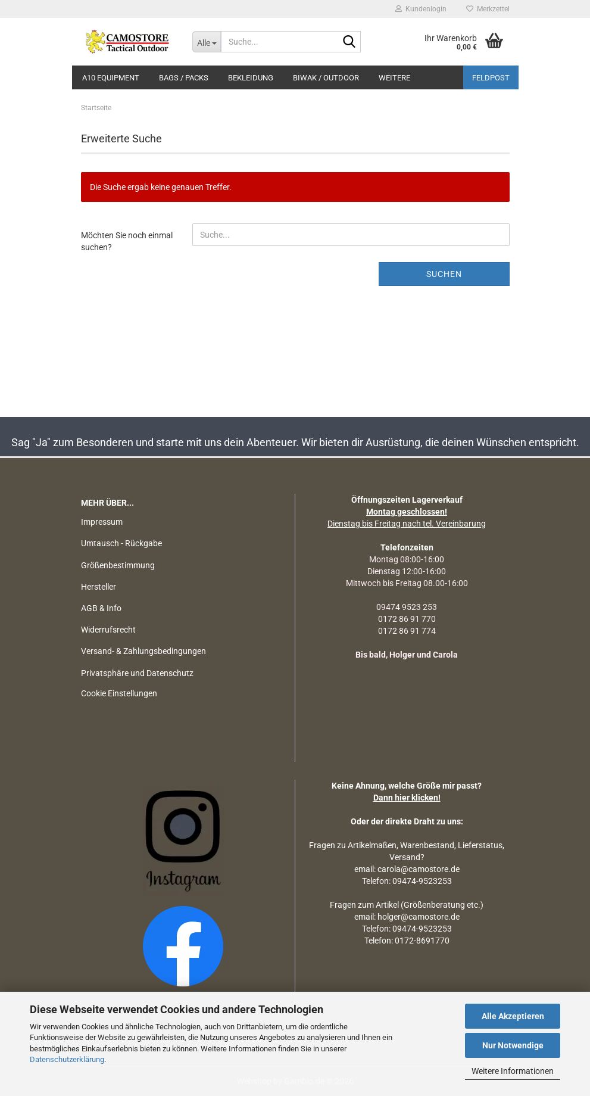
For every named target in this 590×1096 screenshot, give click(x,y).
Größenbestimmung (118, 565)
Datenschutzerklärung (67, 1059)
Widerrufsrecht (108, 629)
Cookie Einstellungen (119, 693)
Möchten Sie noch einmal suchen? (127, 241)
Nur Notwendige (513, 1045)
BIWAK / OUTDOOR (326, 77)
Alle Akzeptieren (513, 1016)
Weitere (394, 77)
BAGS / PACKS (183, 77)
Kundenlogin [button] (421, 9)
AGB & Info (101, 608)
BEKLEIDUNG (250, 77)
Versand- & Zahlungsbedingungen (143, 651)
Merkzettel (488, 9)
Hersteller (98, 586)
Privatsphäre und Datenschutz (137, 673)
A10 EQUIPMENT (110, 77)
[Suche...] (206, 41)
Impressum (102, 522)
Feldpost (491, 77)
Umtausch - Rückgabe (121, 543)
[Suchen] (349, 42)
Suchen (444, 274)
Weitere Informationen (513, 1071)
